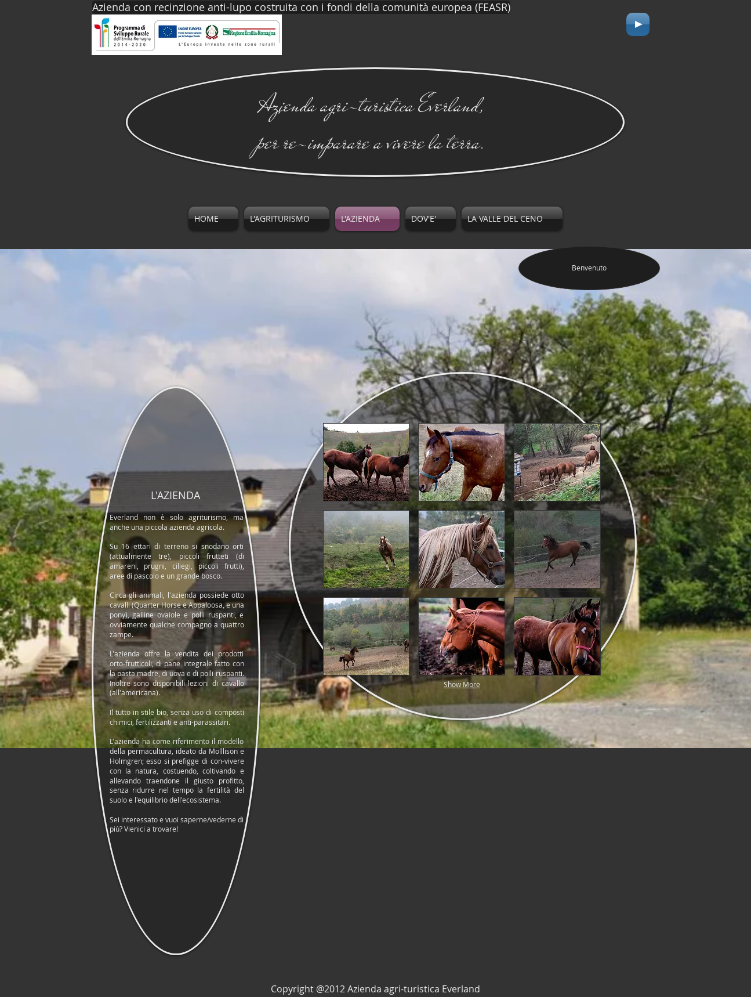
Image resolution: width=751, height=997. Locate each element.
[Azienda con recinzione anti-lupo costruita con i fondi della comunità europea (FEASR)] (301, 7)
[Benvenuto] (589, 268)
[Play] (638, 24)
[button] (366, 462)
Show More (462, 684)
